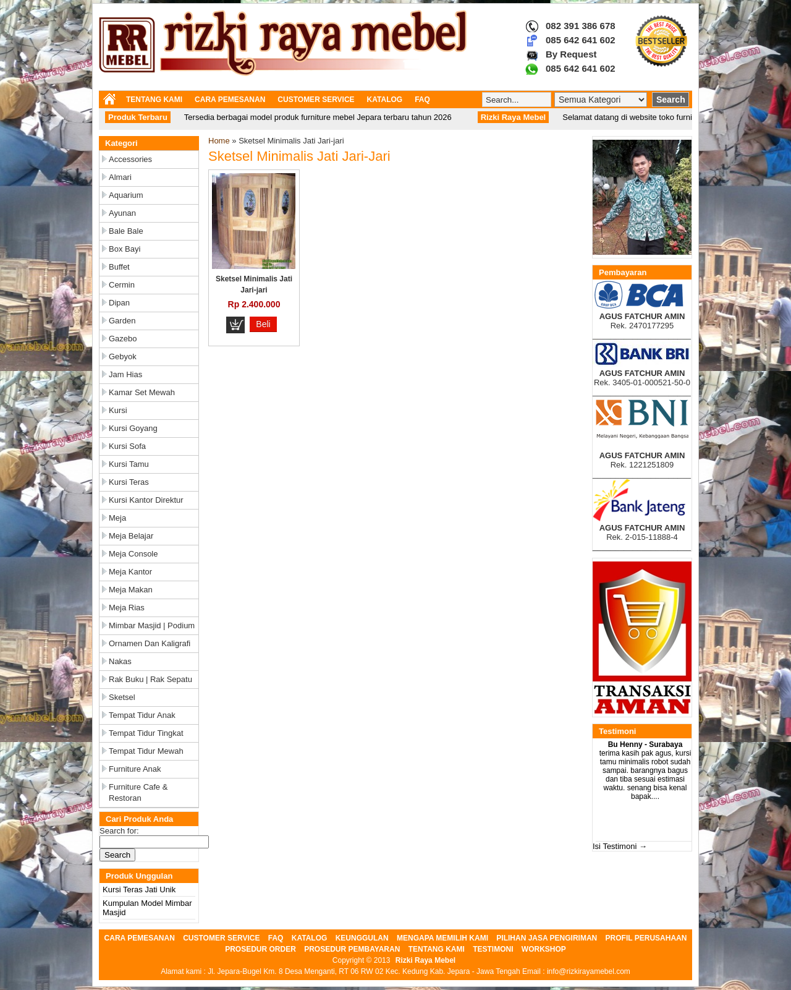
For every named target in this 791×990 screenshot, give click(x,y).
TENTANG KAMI (154, 99)
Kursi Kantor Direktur (146, 500)
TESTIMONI (493, 949)
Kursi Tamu (129, 464)
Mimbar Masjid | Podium (152, 625)
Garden (122, 320)
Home (219, 140)
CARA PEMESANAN (230, 99)
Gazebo (123, 338)
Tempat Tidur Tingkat (146, 733)
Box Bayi (124, 249)
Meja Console (133, 553)
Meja (117, 518)
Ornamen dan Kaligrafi (149, 643)
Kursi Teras (129, 482)
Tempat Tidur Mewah (146, 751)
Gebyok (123, 356)
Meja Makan (131, 589)
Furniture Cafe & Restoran (138, 792)
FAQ (422, 99)
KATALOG (385, 99)
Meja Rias (127, 607)
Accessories (130, 159)
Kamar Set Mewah (142, 392)
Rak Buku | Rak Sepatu (150, 679)
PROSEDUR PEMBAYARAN (352, 949)
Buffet (119, 266)
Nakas (120, 661)
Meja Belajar (131, 535)
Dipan (119, 302)
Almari (120, 177)
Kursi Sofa (127, 446)
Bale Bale (126, 231)
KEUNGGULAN (362, 938)
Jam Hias (125, 374)
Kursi (118, 410)
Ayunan (122, 213)
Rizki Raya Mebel (425, 960)
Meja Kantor (130, 571)
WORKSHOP (544, 949)
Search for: (119, 830)
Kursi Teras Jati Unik (139, 889)
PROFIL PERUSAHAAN (646, 938)
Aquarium (126, 195)
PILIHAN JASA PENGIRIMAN (546, 938)
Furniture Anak (135, 769)
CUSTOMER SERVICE (315, 99)
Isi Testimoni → (620, 846)
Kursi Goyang (133, 428)
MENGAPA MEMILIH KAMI (442, 938)
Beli (263, 324)
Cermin (122, 284)
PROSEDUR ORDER (260, 949)
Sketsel (122, 697)
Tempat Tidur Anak (142, 715)
